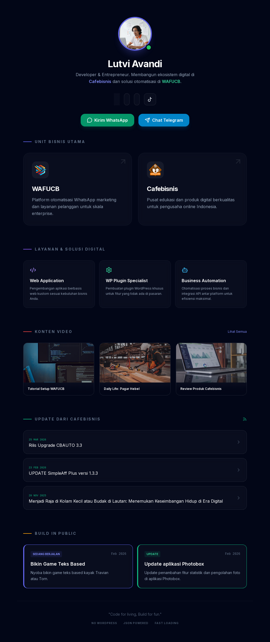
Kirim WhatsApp (107, 120)
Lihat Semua (237, 332)
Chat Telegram (164, 120)
